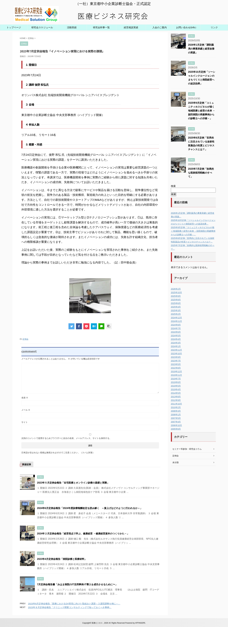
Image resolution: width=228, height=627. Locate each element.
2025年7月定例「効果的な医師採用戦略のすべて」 (201, 173)
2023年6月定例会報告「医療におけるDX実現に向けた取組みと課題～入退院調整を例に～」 (74, 603)
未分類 (175, 462)
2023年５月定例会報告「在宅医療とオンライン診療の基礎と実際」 (73, 482)
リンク (214, 27)
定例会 (25, 339)
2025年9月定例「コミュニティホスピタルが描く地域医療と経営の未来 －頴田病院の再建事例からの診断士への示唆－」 (201, 111)
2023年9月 (176, 357)
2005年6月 (176, 429)
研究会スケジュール (42, 27)
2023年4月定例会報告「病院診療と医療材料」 (62, 559)
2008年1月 (176, 414)
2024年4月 (176, 339)
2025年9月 (176, 296)
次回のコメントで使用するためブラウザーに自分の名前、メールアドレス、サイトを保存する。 (66, 438)
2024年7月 (176, 328)
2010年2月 (176, 407)
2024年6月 (176, 332)
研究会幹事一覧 (101, 27)
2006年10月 (176, 425)
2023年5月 (176, 364)
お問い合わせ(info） (187, 27)
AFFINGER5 (140, 623)
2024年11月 (176, 321)
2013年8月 (176, 396)
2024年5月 (176, 335)
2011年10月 (176, 404)
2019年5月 (176, 386)
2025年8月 (176, 299)
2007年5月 (176, 418)
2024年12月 (176, 317)
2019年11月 (176, 375)
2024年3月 (176, 343)
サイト (24, 422)
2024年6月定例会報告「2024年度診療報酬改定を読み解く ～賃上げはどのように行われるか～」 (89, 508)
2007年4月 (176, 422)
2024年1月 (176, 346)
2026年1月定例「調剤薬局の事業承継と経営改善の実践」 (201, 49)
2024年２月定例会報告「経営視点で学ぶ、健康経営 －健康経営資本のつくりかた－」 (83, 533)
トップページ (14, 27)
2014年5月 (176, 393)
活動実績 (72, 27)
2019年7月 (176, 378)
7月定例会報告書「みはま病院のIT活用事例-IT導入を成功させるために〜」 (78, 584)
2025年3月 (176, 310)
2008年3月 (176, 411)
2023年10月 (176, 353)
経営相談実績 (131, 27)
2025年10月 (176, 292)
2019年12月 (176, 371)
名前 (24, 397)
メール (25, 410)
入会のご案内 (159, 27)
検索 (173, 186)
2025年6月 (176, 303)
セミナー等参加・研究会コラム (187, 449)
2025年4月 (176, 307)
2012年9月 (176, 400)
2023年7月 (176, 361)
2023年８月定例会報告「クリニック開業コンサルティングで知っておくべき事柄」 (70, 607)
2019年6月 (176, 382)
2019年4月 (176, 389)
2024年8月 (176, 325)
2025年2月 (176, 314)
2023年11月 (176, 350)
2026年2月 (176, 289)
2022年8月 (176, 368)
